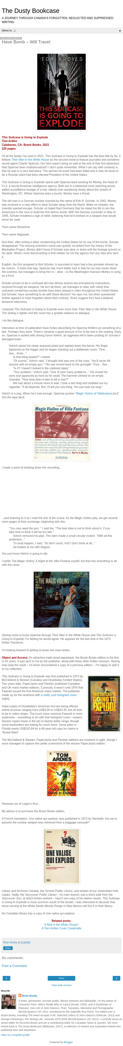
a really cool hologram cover (59, 695)
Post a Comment (14, 966)
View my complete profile (15, 1034)
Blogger (68, 1042)
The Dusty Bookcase (31, 10)
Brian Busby (29, 995)
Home (61, 978)
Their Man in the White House (30, 159)
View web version (61, 985)
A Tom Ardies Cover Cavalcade (61, 928)
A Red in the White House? (61, 924)
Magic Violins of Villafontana (94, 393)
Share (8, 948)
